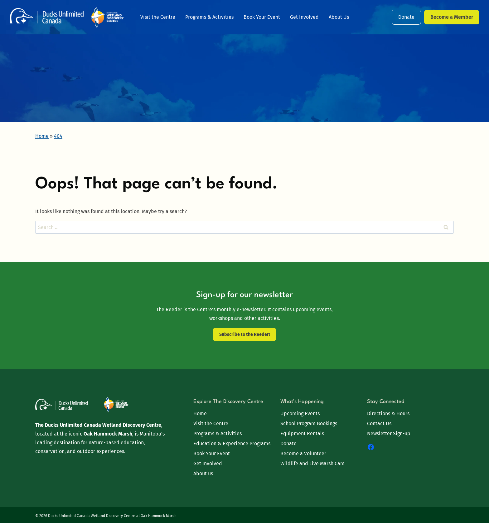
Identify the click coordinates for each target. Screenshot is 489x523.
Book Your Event (262, 17)
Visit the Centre (157, 17)
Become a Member (451, 17)
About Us (339, 17)
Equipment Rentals (302, 433)
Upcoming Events (300, 413)
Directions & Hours (388, 413)
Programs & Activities (209, 17)
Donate (406, 17)
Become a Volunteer (303, 453)
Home (200, 413)
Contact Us (379, 423)
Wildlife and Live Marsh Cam (312, 463)
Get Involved (304, 17)
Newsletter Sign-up (388, 433)
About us (203, 473)
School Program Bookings (308, 423)
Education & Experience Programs (231, 443)
